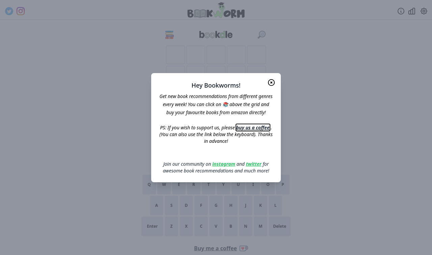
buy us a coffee (253, 127)
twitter (254, 164)
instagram (223, 164)
